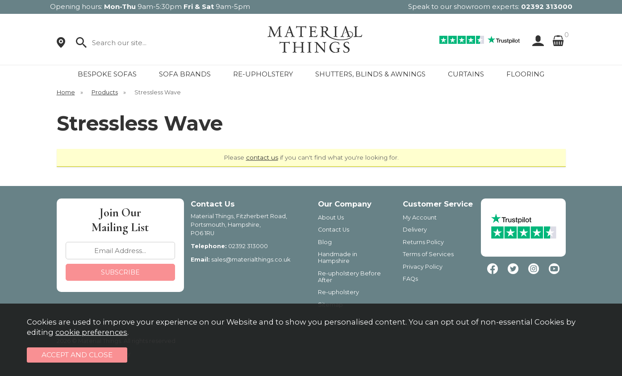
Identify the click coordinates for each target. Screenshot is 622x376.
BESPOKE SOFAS (107, 74)
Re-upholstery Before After (349, 276)
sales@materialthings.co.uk (250, 259)
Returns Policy (423, 242)
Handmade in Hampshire (337, 257)
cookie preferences (91, 332)
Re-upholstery (338, 292)
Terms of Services (428, 254)
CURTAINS (466, 74)
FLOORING (525, 74)
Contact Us (333, 229)
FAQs (410, 278)
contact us (262, 157)
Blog (325, 242)
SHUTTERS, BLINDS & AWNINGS (370, 74)
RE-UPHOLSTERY (263, 74)
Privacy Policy (422, 266)
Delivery (415, 229)
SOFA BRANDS (185, 74)
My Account (420, 217)
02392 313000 (546, 6)
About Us (331, 217)
